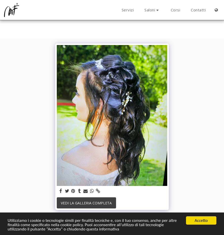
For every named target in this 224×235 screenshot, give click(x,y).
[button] (152, 10)
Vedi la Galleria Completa (86, 203)
